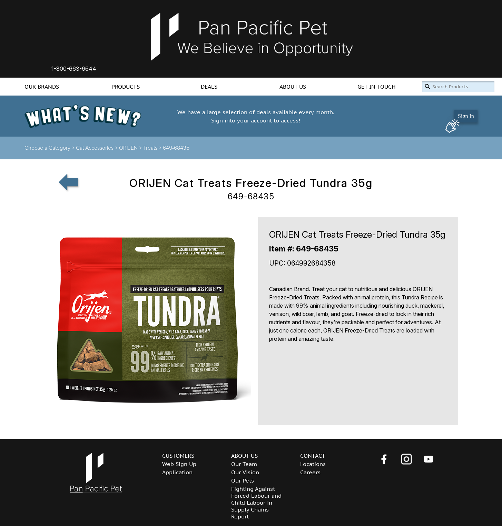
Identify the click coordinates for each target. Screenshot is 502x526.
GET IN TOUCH (376, 86)
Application (177, 472)
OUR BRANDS (41, 86)
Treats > (153, 148)
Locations (313, 463)
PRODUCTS (125, 86)
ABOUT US (292, 86)
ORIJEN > (131, 148)
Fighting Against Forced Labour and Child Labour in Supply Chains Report (256, 502)
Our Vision (245, 472)
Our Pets (242, 480)
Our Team (244, 463)
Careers (310, 472)
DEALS (209, 86)
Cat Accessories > (97, 148)
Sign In (466, 116)
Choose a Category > (50, 148)
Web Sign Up (179, 463)
